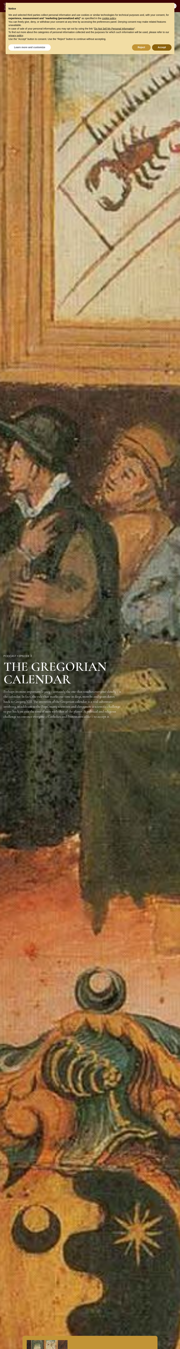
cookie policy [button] (109, 18)
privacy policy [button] (15, 35)
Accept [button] (162, 47)
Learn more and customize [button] (29, 47)
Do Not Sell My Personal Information (114, 28)
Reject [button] (141, 47)
